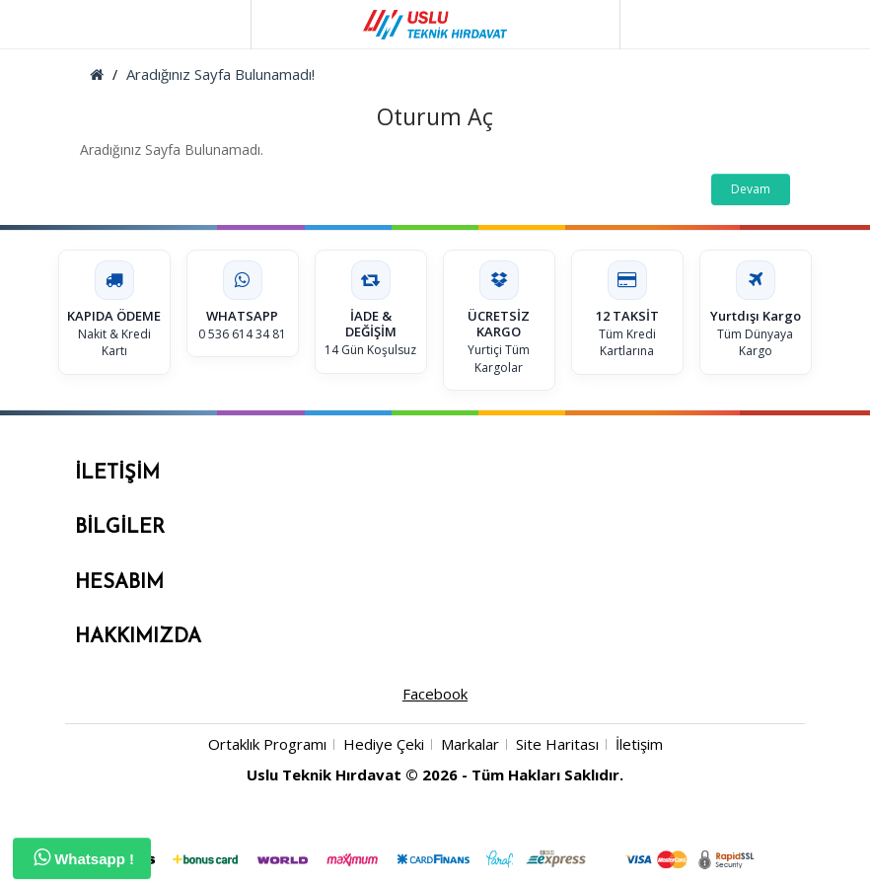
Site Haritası (557, 744)
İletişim (639, 744)
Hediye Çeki (383, 744)
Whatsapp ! (84, 857)
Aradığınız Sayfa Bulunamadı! (220, 74)
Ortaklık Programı (267, 744)
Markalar (470, 744)
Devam (750, 189)
